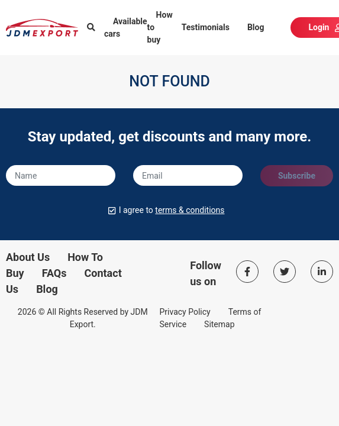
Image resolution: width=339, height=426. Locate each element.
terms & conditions (189, 210)
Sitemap (219, 324)
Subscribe (296, 175)
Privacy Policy (185, 312)
